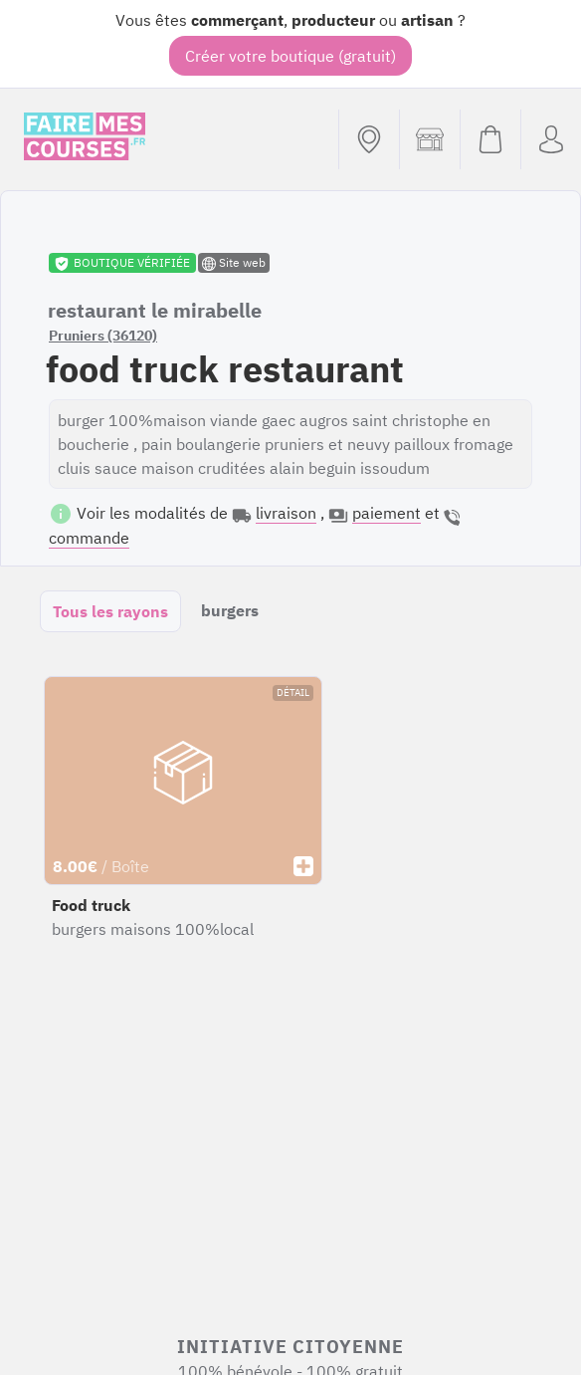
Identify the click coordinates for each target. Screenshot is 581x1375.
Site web (234, 263)
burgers (230, 610)
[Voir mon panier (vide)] (490, 139)
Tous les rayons (110, 611)
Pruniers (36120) (103, 335)
